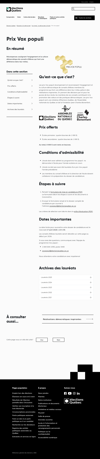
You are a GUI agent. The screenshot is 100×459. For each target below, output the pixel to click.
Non (58, 340)
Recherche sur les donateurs (23, 424)
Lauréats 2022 (46, 292)
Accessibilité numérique (47, 437)
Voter (19, 17)
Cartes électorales (29, 17)
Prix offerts (11, 86)
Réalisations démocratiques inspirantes (62, 319)
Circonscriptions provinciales (23, 412)
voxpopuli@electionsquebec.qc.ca (62, 206)
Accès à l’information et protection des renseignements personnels (49, 425)
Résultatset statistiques (42, 17)
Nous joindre (84, 2)
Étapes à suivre (13, 97)
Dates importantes (14, 103)
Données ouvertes (45, 419)
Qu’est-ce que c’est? (15, 80)
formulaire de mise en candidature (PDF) (66, 192)
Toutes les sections (85, 18)
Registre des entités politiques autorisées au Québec (22, 430)
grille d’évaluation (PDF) (83, 211)
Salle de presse (44, 416)
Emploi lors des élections (22, 393)
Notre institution (44, 400)
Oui (41, 340)
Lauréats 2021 (46, 297)
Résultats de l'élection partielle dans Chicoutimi (22, 401)
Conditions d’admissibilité (17, 91)
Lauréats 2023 (46, 287)
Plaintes (41, 396)
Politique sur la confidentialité (44, 432)
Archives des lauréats (15, 109)
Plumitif (41, 412)
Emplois (91, 2)
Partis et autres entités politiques (57, 17)
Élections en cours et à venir (23, 396)
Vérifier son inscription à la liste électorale (23, 407)
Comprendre (10, 17)
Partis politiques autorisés (22, 415)
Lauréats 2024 (46, 282)
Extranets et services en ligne (24, 436)
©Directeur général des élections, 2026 (24, 453)
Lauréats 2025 (46, 277)
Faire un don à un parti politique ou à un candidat (22, 419)
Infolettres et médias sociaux (49, 409)
